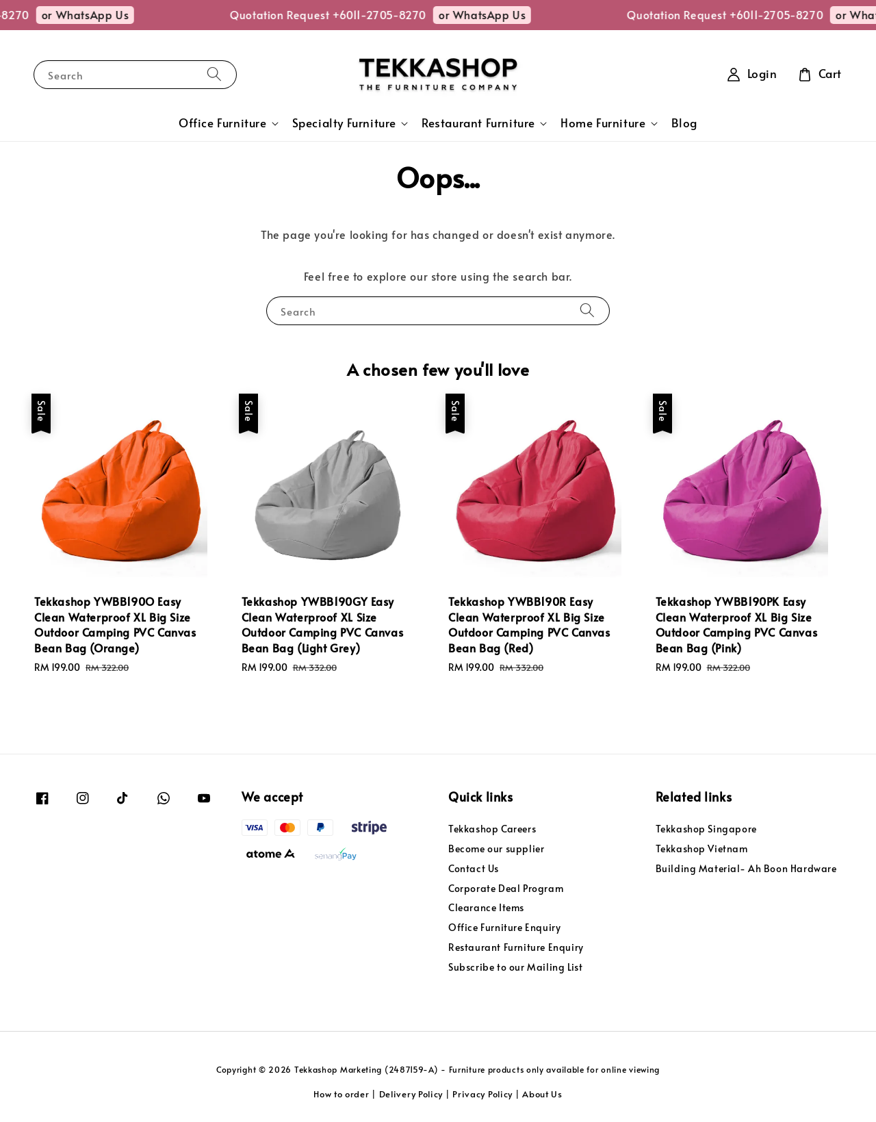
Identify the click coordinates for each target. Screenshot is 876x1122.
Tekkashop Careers (492, 829)
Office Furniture (223, 123)
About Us (542, 1094)
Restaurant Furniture (478, 123)
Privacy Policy (482, 1094)
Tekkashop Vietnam (702, 848)
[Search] (214, 74)
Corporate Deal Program (505, 888)
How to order (341, 1094)
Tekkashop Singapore (706, 829)
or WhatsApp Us (97, 14)
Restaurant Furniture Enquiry (516, 947)
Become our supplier (496, 848)
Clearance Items (486, 907)
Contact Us (473, 868)
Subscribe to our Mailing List (515, 966)
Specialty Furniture (344, 123)
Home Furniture (603, 123)
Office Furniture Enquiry (504, 927)
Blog (684, 123)
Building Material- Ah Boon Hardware (746, 868)
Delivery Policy (411, 1094)
